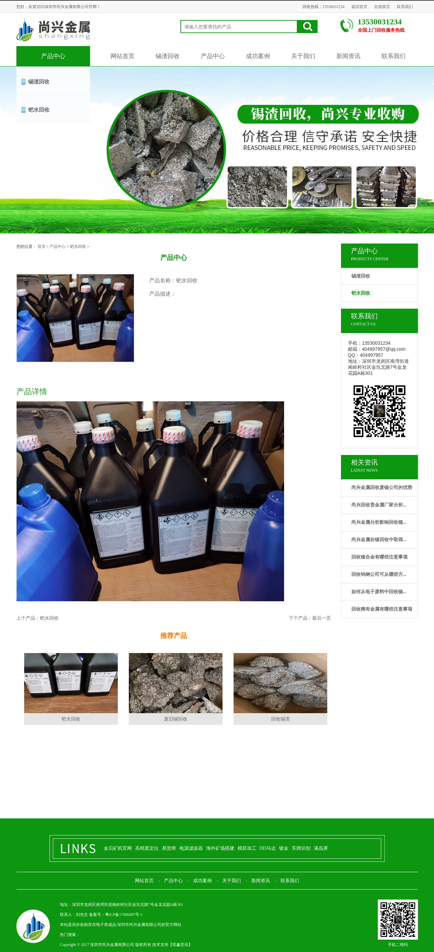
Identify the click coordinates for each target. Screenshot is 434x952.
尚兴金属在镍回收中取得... (379, 539)
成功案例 (258, 56)
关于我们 (303, 56)
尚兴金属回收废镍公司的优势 (381, 487)
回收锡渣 (280, 719)
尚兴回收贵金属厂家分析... (379, 504)
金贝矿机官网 (118, 848)
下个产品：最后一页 (310, 618)
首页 (41, 246)
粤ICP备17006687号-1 (124, 914)
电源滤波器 (191, 848)
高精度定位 (147, 848)
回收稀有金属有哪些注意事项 (381, 609)
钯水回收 (39, 110)
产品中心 (53, 56)
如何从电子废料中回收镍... (379, 591)
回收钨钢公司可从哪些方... (379, 574)
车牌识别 (301, 848)
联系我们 (405, 6)
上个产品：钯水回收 (37, 618)
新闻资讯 (348, 56)
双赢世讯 (180, 944)
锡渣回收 (168, 56)
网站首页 (122, 56)
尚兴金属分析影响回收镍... (379, 522)
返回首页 (359, 6)
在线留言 (382, 6)
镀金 (283, 848)
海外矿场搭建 (220, 848)
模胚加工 (247, 848)
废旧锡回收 (175, 719)
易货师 (169, 848)
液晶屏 (321, 848)
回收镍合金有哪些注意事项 (379, 557)
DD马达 (268, 848)
